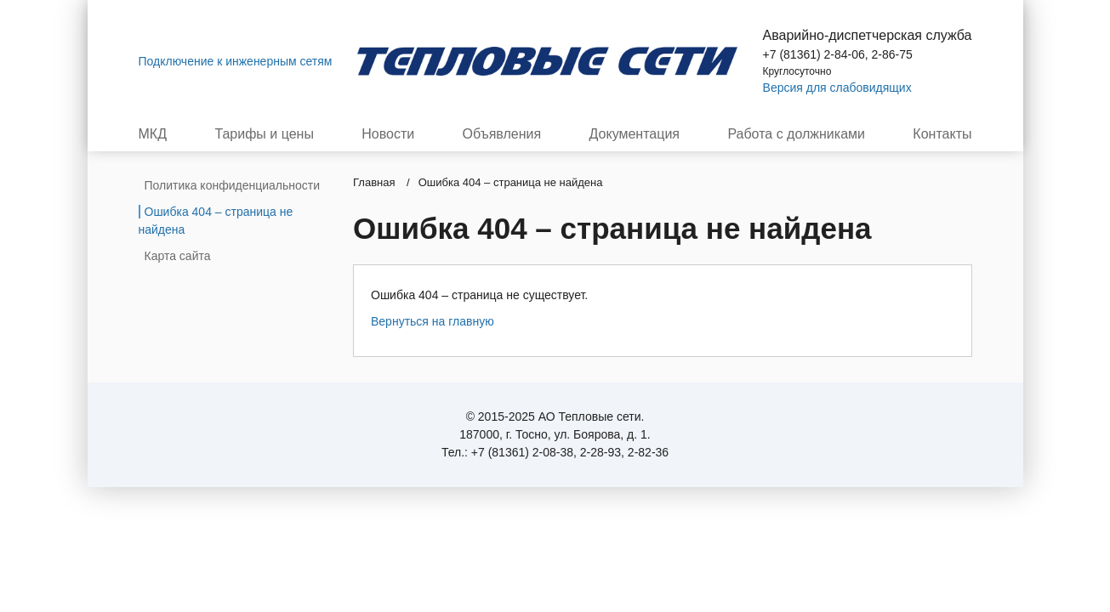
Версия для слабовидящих (837, 87)
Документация (634, 134)
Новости (387, 134)
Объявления (502, 134)
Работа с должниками (796, 134)
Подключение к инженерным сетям (236, 61)
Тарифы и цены (264, 134)
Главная (374, 182)
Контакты (942, 134)
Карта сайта (178, 256)
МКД (153, 134)
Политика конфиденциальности (233, 185)
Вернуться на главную (432, 321)
